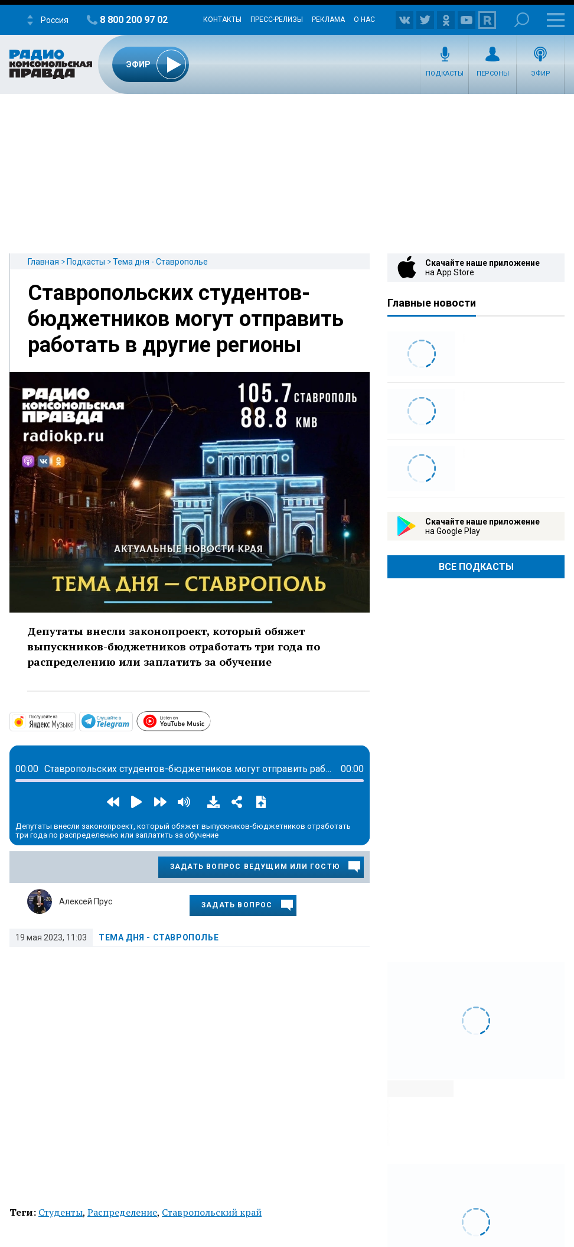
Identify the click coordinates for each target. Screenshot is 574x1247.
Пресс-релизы (276, 19)
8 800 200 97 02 (134, 19)
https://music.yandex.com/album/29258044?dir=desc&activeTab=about (74, 720)
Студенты (60, 1212)
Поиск (521, 19)
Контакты (222, 19)
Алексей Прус (85, 901)
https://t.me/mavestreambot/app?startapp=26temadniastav (132, 720)
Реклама (328, 19)
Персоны (493, 73)
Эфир (540, 73)
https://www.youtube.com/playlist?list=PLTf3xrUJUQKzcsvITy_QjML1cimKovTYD (210, 719)
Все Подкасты (476, 566)
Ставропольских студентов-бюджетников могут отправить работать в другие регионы (186, 319)
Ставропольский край (212, 1212)
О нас (364, 19)
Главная (43, 261)
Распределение (122, 1212)
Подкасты (445, 73)
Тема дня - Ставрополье (160, 261)
